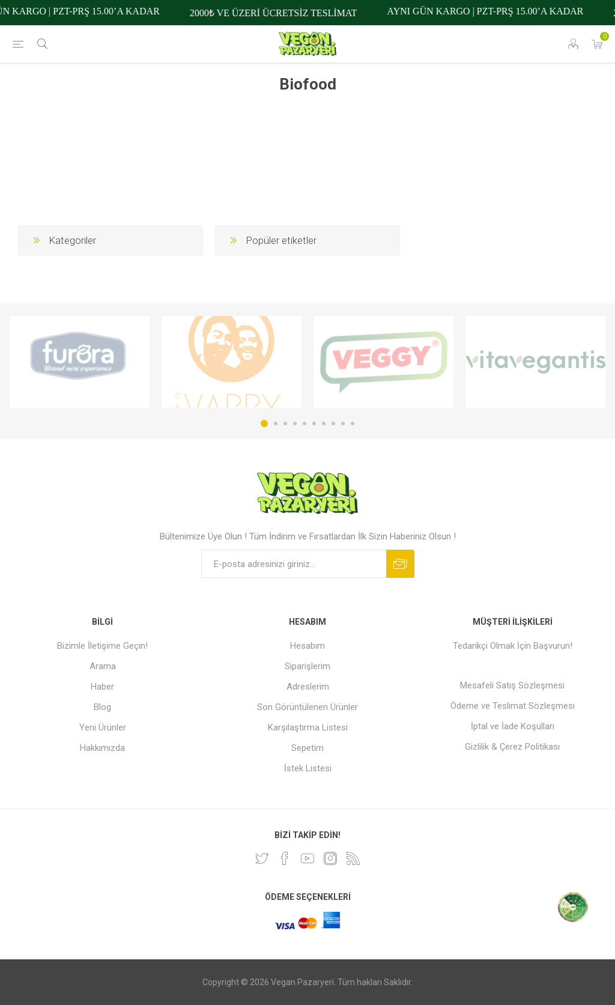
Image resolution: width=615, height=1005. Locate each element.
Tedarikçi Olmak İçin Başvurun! (512, 645)
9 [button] (343, 423)
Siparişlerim (307, 666)
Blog (102, 707)
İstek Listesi (308, 768)
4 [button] (295, 423)
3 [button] (285, 423)
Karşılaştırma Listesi (308, 727)
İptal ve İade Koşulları (512, 726)
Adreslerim (307, 686)
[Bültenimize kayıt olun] (293, 564)
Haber (102, 686)
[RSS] (353, 858)
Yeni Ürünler (102, 727)
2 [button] (275, 423)
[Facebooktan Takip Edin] (284, 858)
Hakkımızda (102, 747)
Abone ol (400, 564)
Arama (102, 666)
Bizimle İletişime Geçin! (102, 645)
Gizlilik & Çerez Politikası (512, 746)
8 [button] (333, 423)
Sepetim (307, 747)
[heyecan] (261, 858)
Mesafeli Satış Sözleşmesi (512, 685)
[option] (80, 362)
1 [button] (264, 423)
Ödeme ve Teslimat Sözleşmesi (512, 705)
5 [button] (304, 423)
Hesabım (307, 645)
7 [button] (324, 423)
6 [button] (314, 423)
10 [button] (352, 423)
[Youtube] (307, 858)
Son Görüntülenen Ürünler (307, 707)
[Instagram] (330, 858)
